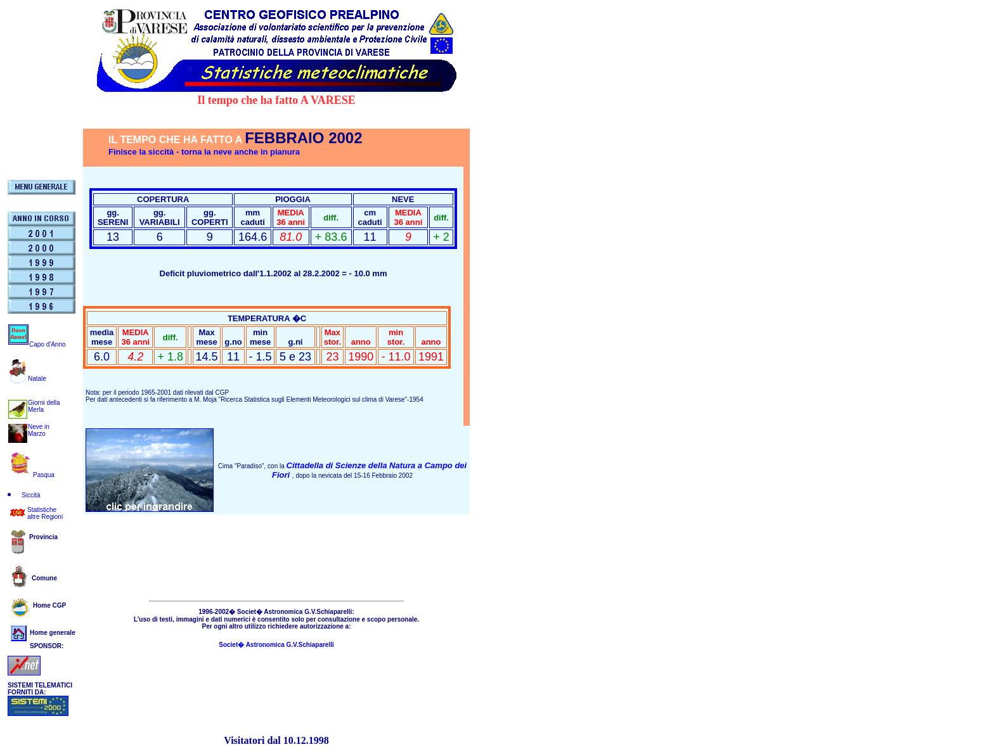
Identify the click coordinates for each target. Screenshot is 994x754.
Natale (37, 378)
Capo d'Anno (47, 344)
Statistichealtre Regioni (45, 513)
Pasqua (44, 474)
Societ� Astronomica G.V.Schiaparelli (276, 644)
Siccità (31, 495)
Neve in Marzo (38, 430)
